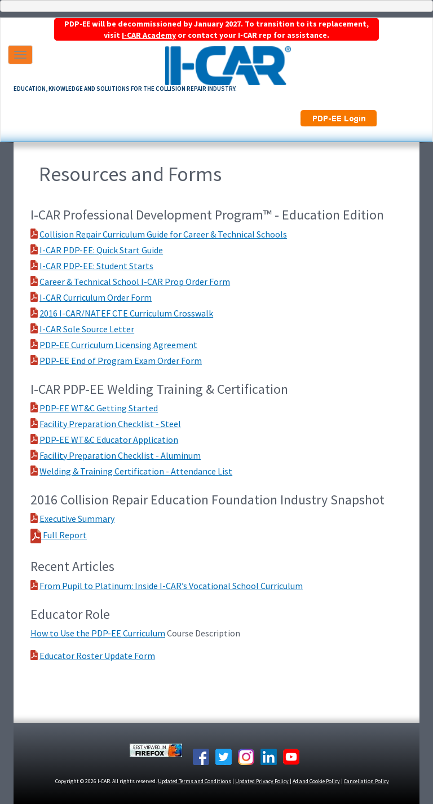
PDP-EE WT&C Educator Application (108, 439)
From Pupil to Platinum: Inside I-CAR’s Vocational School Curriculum (171, 585)
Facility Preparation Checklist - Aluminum (120, 455)
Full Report (64, 535)
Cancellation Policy (366, 781)
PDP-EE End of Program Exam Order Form (120, 360)
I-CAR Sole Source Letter (86, 329)
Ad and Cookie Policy (316, 781)
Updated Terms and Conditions (194, 781)
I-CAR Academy (149, 35)
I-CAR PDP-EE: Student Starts (96, 265)
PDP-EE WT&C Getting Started (98, 408)
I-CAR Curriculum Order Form (95, 297)
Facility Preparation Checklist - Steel (110, 423)
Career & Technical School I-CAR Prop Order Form (134, 281)
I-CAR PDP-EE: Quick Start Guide (101, 250)
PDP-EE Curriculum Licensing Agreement (118, 344)
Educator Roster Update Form (97, 655)
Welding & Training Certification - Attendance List (135, 471)
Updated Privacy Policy (262, 781)
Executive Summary (76, 518)
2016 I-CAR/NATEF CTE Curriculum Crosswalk (126, 313)
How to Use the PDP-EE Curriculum (97, 633)
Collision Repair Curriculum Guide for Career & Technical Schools (163, 234)
